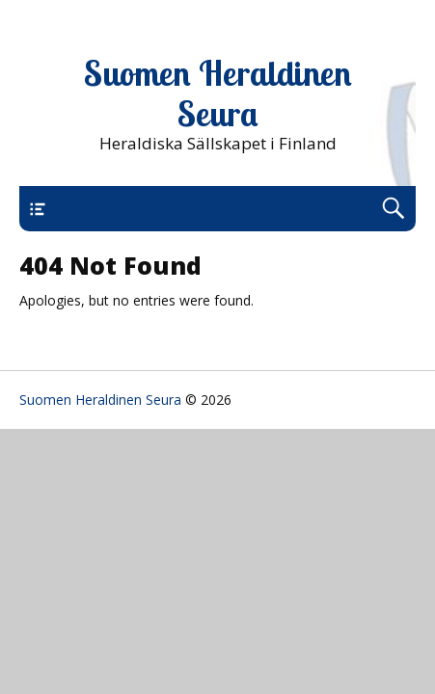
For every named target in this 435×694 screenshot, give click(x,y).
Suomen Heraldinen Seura (218, 93)
